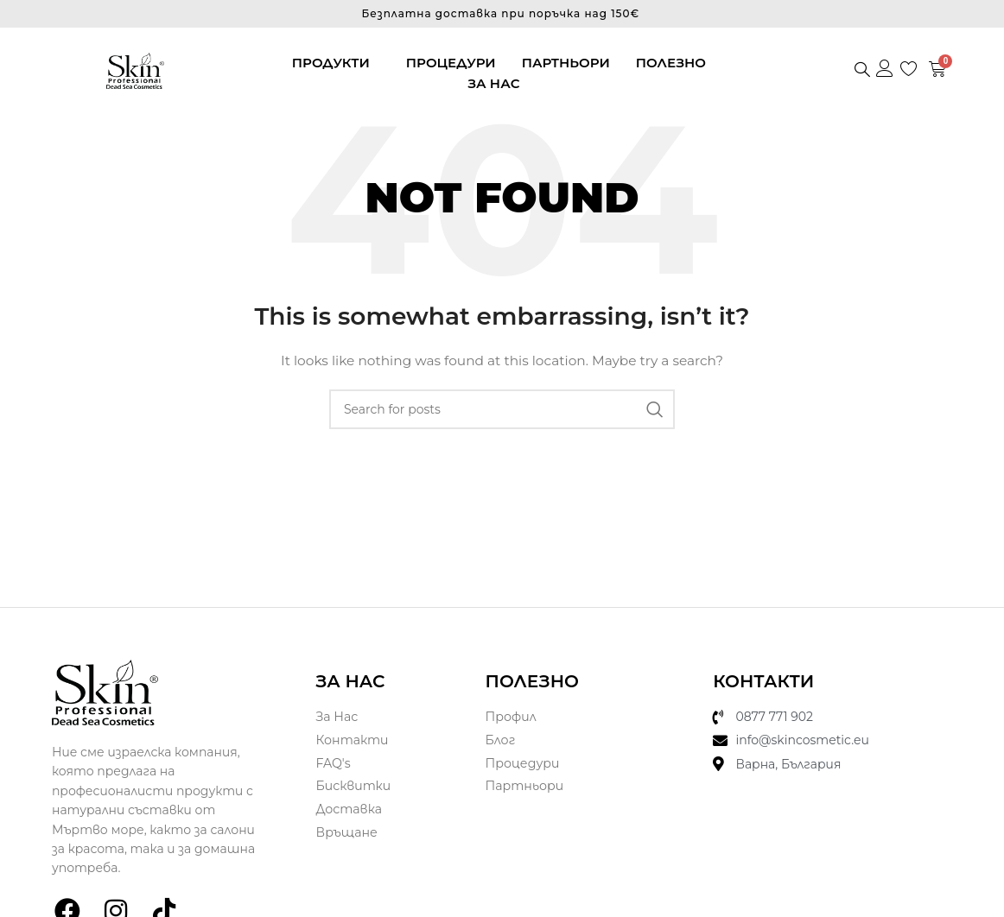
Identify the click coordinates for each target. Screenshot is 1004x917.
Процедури (451, 62)
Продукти (331, 62)
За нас (493, 83)
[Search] (502, 409)
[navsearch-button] (862, 71)
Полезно (671, 62)
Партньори (566, 62)
